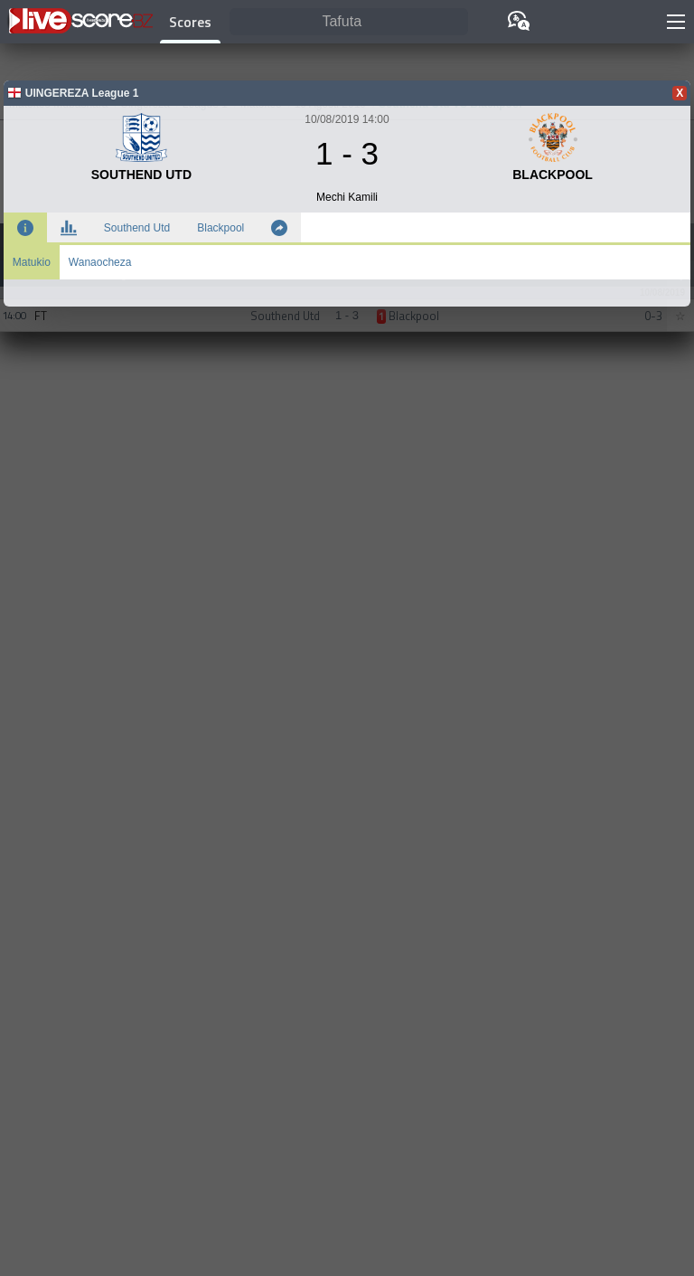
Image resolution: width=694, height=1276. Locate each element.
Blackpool (220, 228)
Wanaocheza (100, 262)
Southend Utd (137, 228)
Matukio (32, 262)
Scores (190, 22)
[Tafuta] (349, 22)
